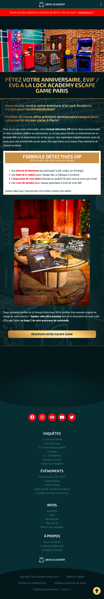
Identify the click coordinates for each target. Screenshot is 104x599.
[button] (101, 4)
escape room (19, 129)
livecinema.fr (85, 12)
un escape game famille (61, 133)
